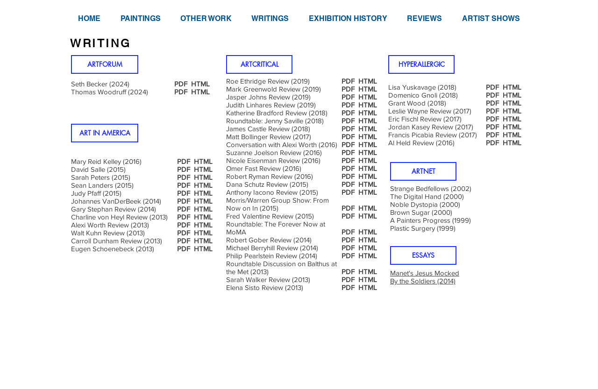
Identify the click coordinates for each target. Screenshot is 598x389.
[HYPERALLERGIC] (421, 64)
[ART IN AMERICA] (104, 133)
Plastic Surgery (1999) (423, 228)
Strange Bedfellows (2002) (430, 188)
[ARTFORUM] (104, 64)
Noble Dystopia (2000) (425, 204)
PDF (180, 92)
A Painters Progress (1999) (430, 220)
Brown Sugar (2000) (421, 212)
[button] (140, 18)
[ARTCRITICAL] (259, 64)
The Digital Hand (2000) (427, 196)
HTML (200, 92)
